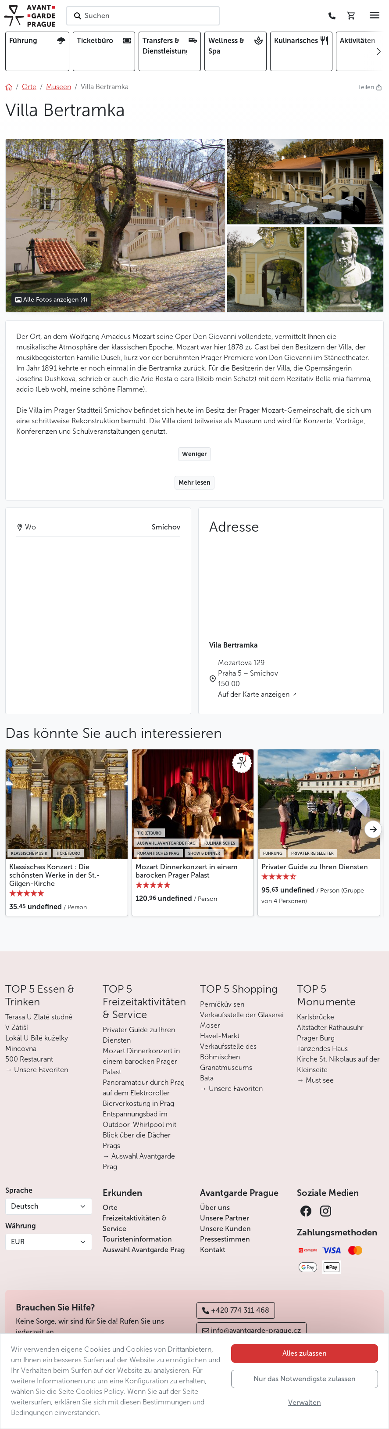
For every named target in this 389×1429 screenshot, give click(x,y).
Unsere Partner (224, 1218)
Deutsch (25, 1206)
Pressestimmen (225, 1239)
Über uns (215, 1207)
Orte (110, 1207)
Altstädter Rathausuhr (330, 1027)
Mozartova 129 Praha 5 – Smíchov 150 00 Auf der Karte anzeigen (254, 678)
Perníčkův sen (222, 1004)
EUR (18, 1242)
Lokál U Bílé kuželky (36, 1038)
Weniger (194, 454)
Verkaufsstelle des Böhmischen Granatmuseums (228, 1057)
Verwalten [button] (304, 1402)
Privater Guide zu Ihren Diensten (314, 867)
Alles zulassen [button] (304, 1353)
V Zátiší (16, 1027)
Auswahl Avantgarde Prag (144, 1249)
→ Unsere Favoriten (36, 1069)
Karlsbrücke (315, 1017)
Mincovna (20, 1048)
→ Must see (315, 1080)
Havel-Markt (219, 1036)
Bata (207, 1078)
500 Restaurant (29, 1059)
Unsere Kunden (225, 1228)
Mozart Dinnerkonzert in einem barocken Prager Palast (187, 871)
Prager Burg (316, 1038)
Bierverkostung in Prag (138, 1103)
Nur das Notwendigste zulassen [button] (304, 1379)
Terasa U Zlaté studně (38, 1017)
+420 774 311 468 (235, 1310)
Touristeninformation (137, 1239)
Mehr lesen (194, 482)
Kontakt (212, 1249)
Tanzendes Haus (322, 1048)
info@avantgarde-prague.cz (251, 1330)
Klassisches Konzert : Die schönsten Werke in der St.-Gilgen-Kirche (54, 875)
